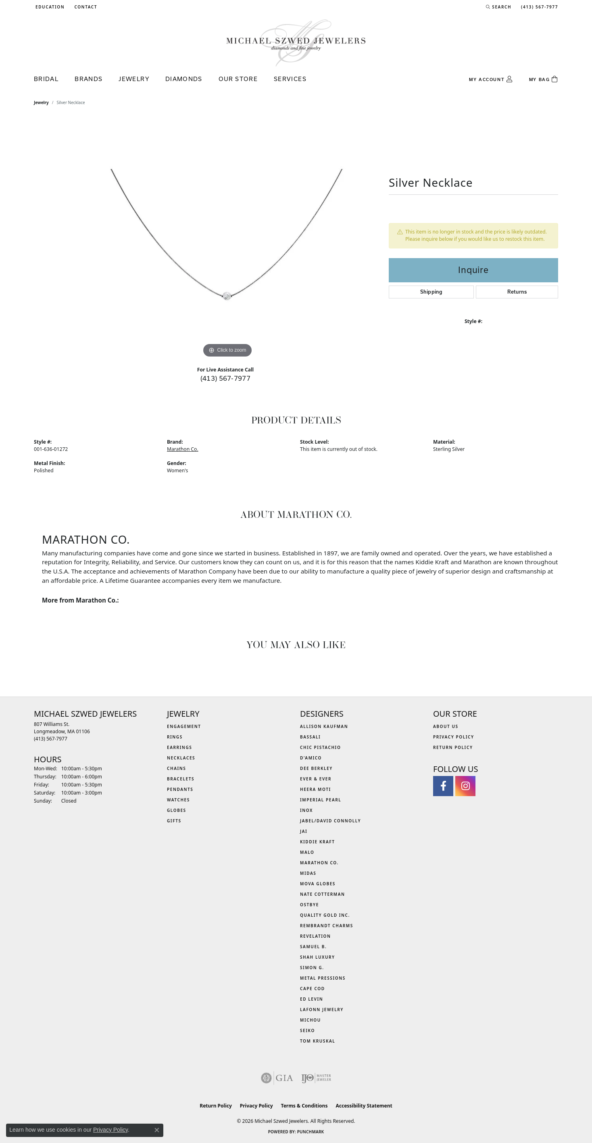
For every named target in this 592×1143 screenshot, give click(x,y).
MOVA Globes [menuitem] (318, 883)
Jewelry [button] (134, 78)
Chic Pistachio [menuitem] (320, 747)
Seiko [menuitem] (307, 1030)
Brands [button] (88, 78)
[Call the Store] (50, 738)
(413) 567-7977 (225, 378)
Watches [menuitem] (178, 800)
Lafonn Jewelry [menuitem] (322, 1009)
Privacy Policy (453, 737)
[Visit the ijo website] (316, 1078)
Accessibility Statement (364, 1105)
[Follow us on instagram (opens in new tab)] (465, 786)
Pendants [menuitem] (180, 789)
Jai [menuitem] (303, 831)
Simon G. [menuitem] (312, 967)
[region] (227, 239)
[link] (85, 7)
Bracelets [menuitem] (180, 779)
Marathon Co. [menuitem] (319, 863)
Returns (517, 291)
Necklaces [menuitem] (181, 758)
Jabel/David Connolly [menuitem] (330, 821)
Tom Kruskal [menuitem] (317, 1041)
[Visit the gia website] (277, 1078)
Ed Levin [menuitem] (311, 999)
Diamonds (183, 78)
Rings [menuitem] (175, 737)
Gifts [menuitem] (174, 821)
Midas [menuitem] (308, 873)
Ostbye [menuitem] (309, 904)
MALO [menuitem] (307, 852)
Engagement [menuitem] (184, 726)
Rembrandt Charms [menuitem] (326, 925)
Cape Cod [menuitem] (312, 988)
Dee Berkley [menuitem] (316, 768)
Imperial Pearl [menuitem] (320, 800)
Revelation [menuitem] (315, 936)
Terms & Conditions (304, 1105)
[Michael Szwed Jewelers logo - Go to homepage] (296, 42)
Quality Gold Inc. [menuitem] (325, 915)
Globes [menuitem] (176, 810)
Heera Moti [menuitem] (315, 789)
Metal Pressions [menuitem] (323, 978)
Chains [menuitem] (176, 768)
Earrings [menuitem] (179, 747)
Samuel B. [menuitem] (313, 946)
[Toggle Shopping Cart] (543, 79)
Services (290, 78)
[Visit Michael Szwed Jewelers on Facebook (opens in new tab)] (443, 786)
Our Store (238, 78)
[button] (49, 7)
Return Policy (453, 747)
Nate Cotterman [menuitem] (322, 894)
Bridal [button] (46, 78)
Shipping (431, 291)
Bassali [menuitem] (310, 737)
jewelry (41, 102)
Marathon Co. (182, 449)
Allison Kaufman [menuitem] (324, 726)
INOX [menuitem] (306, 810)
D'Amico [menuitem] (311, 758)
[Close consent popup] (156, 1130)
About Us (446, 726)
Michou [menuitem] (310, 1020)
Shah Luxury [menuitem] (317, 957)
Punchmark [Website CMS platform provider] (310, 1132)
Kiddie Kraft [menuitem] (317, 842)
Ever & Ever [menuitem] (315, 779)
